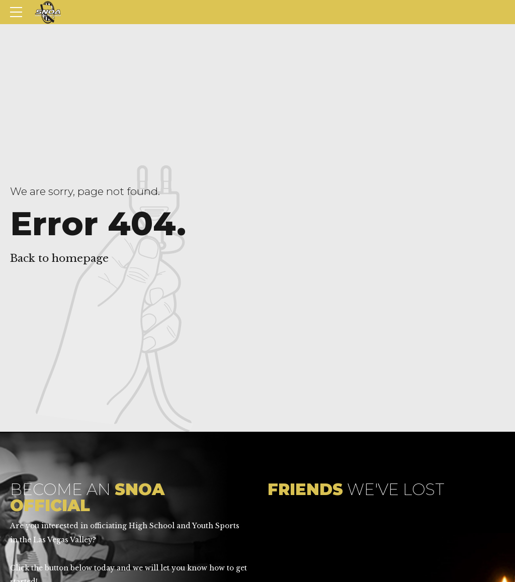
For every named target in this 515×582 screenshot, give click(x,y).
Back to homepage (59, 258)
